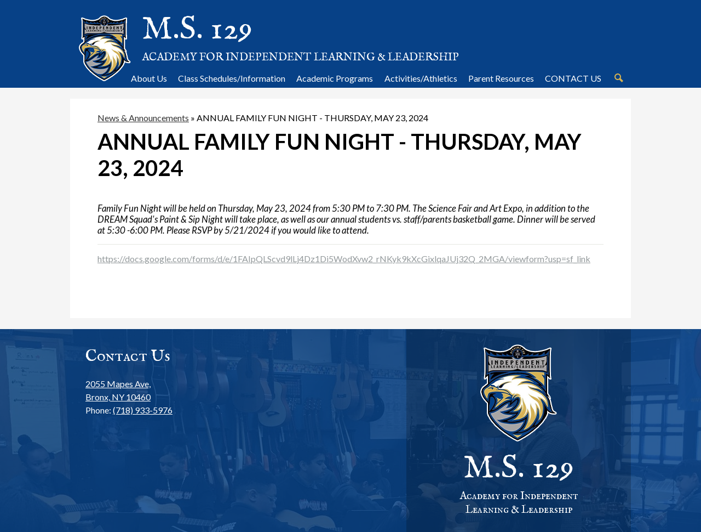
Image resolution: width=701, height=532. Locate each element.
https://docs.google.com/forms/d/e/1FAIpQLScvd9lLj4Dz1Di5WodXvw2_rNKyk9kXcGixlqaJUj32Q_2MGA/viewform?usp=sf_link (343, 258)
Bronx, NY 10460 (129, 389)
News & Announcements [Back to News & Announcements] (143, 117)
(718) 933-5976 (143, 410)
